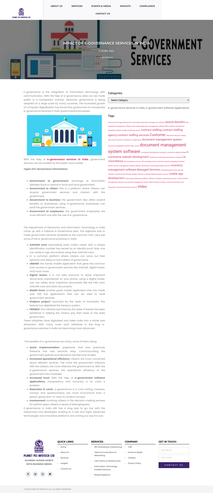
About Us (56, 6)
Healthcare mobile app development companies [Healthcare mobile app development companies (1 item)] (166, 157)
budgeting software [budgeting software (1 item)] (115, 130)
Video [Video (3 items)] (142, 186)
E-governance (106, 57)
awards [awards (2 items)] (169, 122)
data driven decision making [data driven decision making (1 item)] (176, 135)
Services (77, 6)
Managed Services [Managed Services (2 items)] (148, 169)
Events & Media (101, 6)
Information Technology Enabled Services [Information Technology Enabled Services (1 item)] (156, 166)
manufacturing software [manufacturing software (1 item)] (123, 174)
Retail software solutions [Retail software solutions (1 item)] (157, 182)
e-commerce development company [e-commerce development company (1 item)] (153, 152)
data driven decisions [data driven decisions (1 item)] (115, 140)
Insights (125, 6)
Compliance (147, 6)
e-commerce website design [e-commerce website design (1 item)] (176, 152)
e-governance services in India (126, 108)
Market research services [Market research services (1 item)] (160, 174)
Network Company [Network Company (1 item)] (155, 178)
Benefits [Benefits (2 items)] (180, 122)
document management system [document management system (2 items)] (162, 139)
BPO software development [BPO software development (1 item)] (174, 126)
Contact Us (103, 13)
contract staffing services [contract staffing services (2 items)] (133, 135)
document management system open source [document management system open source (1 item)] (123, 146)
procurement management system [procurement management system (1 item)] (136, 182)
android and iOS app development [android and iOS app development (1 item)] (120, 122)
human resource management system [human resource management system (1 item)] (171, 161)
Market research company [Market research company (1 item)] (141, 174)
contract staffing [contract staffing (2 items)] (151, 130)
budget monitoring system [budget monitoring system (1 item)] (131, 130)
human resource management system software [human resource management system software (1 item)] (124, 166)
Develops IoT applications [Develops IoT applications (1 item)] (133, 140)
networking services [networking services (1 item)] (170, 178)
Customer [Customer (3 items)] (158, 135)
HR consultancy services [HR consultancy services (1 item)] (132, 161)
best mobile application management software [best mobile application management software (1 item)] (148, 126)
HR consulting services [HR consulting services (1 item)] (149, 161)
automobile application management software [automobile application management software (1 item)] (148, 122)
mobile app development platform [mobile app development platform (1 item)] (137, 178)
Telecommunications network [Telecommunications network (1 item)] (126, 187)
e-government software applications (167, 108)
